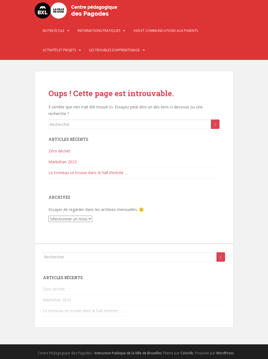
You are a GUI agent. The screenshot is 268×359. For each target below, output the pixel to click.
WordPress (225, 353)
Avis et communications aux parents (165, 30)
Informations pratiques (99, 30)
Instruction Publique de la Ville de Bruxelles (128, 353)
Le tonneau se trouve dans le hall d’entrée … (88, 172)
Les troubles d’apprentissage (114, 50)
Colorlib (187, 353)
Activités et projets (59, 50)
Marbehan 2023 (62, 161)
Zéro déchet (59, 151)
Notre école (53, 30)
